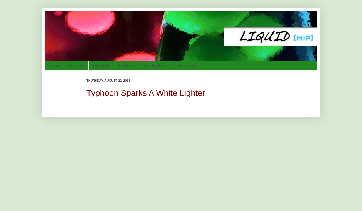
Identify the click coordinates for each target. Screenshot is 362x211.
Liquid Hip (75, 65)
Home (54, 65)
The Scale (101, 65)
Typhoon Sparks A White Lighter (145, 92)
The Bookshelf (183, 65)
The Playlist (153, 65)
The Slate (126, 65)
